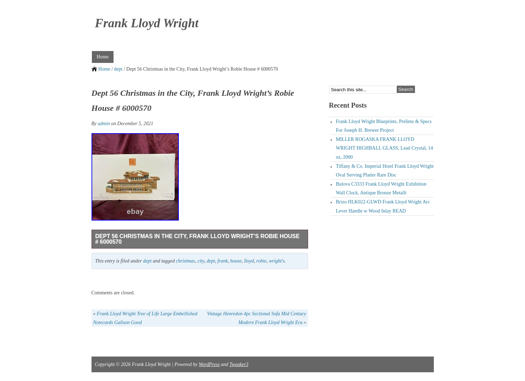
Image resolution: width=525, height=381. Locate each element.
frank (223, 261)
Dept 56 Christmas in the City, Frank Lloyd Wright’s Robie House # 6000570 (197, 239)
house (236, 261)
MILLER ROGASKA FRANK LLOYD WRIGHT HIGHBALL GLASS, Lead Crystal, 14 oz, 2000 (384, 148)
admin (104, 123)
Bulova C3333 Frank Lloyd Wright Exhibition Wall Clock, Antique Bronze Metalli (381, 188)
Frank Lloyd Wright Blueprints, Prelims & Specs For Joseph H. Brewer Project (384, 126)
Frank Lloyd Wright (147, 23)
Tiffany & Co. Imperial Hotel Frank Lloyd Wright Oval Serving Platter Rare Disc (385, 171)
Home (103, 56)
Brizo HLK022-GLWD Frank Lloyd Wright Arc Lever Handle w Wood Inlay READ (383, 206)
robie (261, 261)
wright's (277, 261)
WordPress (209, 364)
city (200, 261)
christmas (185, 261)
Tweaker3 (238, 364)
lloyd (249, 261)
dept (118, 69)
